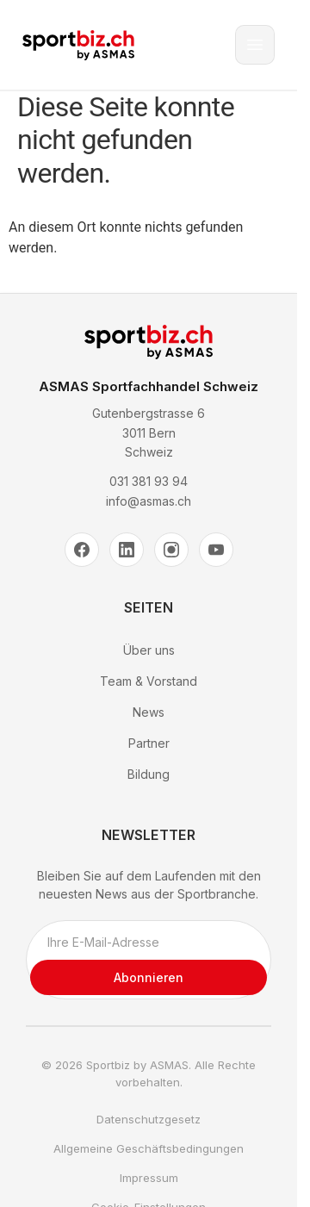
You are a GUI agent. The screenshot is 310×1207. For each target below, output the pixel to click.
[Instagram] (171, 549)
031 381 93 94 (148, 481)
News (148, 712)
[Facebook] (82, 549)
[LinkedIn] (126, 549)
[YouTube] (216, 549)
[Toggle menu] (255, 45)
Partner (149, 743)
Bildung (148, 774)
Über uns (149, 650)
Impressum (149, 1178)
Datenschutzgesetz (148, 1119)
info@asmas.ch (148, 501)
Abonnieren (148, 977)
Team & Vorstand (148, 681)
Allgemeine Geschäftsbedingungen (148, 1148)
